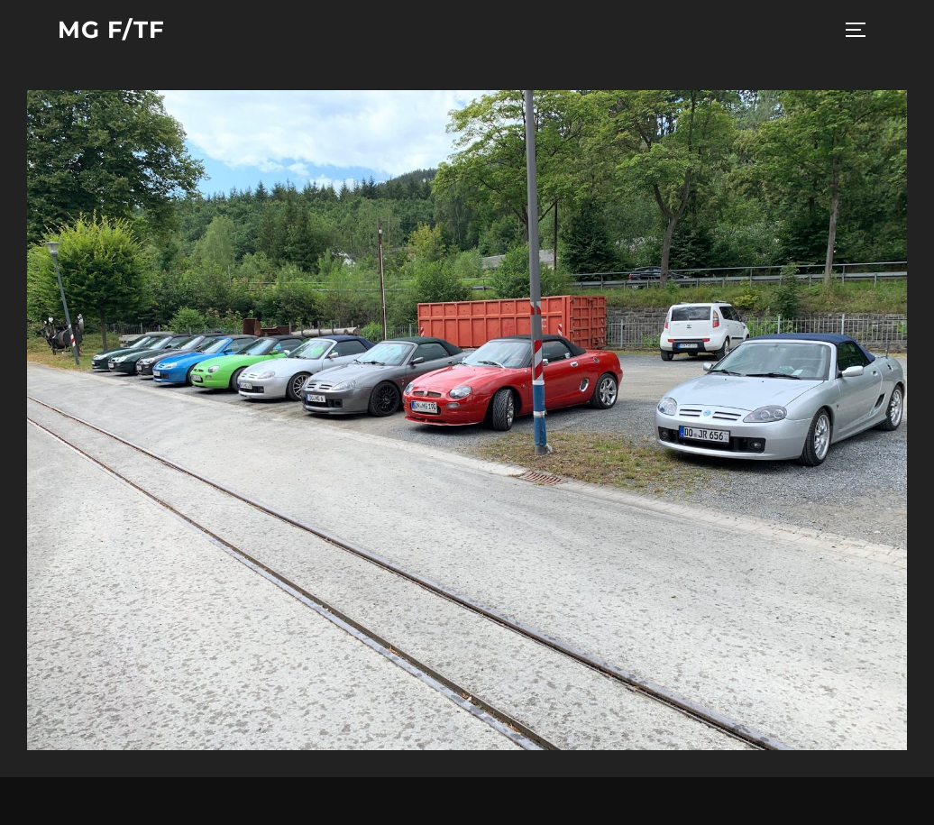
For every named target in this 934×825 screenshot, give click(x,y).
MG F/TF (111, 29)
